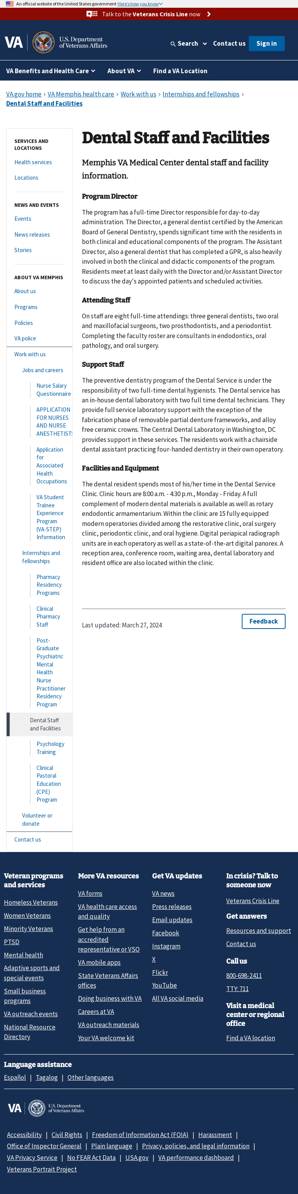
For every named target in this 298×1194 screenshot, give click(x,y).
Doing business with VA (110, 998)
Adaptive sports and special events (32, 973)
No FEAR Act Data (91, 1157)
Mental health (23, 955)
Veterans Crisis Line (252, 901)
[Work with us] (39, 354)
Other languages (91, 1077)
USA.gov (137, 1157)
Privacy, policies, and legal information (195, 1146)
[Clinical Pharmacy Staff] (39, 617)
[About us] (39, 291)
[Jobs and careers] (39, 370)
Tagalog (47, 1077)
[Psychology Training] (39, 748)
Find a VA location (250, 1038)
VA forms (90, 893)
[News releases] (39, 235)
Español (15, 1077)
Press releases (172, 906)
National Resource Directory (29, 1032)
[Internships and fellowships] (39, 557)
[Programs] (39, 307)
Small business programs (25, 996)
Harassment (215, 1134)
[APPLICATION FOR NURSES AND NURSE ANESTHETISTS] (39, 422)
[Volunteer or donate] (39, 820)
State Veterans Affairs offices (108, 980)
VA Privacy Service (32, 1157)
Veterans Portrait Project (42, 1169)
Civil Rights (67, 1134)
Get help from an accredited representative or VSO (109, 939)
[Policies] (39, 323)
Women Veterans (27, 915)
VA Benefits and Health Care (47, 71)
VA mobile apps (99, 962)
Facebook (165, 933)
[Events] (39, 219)
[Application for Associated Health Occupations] (39, 466)
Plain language (111, 1146)
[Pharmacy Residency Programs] (39, 585)
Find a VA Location (180, 71)
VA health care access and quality (107, 911)
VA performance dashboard (196, 1157)
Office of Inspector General (44, 1146)
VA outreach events (31, 1014)
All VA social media (177, 998)
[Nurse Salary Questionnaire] (39, 390)
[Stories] (39, 250)
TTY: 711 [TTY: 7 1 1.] (237, 988)
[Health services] (39, 162)
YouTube (164, 985)
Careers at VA (96, 1011)
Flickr (160, 972)
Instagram (166, 946)
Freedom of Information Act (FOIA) (140, 1134)
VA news (163, 893)
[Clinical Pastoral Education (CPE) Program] (39, 784)
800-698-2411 (244, 975)
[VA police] (39, 339)
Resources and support (258, 930)
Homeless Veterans (31, 902)
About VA (121, 71)
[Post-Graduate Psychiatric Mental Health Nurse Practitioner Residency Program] (39, 673)
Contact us (229, 43)
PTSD (11, 942)
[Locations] (39, 178)
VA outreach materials (108, 1024)
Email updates (172, 920)
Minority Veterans (28, 928)
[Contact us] (39, 840)
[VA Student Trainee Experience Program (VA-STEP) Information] (39, 517)
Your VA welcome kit (106, 1038)
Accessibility (24, 1134)
